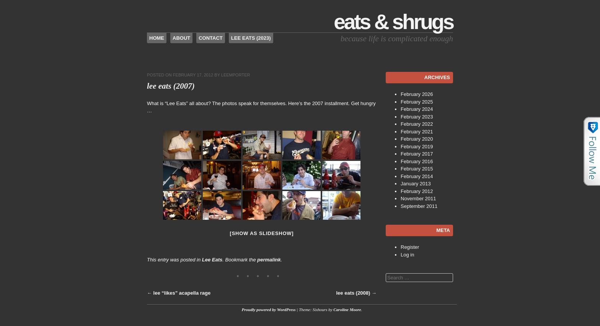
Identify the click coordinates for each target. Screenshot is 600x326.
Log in (407, 255)
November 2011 (418, 198)
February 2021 (417, 132)
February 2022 (417, 124)
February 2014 (417, 176)
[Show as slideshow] (262, 233)
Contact (211, 38)
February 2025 (417, 102)
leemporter (235, 75)
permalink (268, 260)
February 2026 (417, 94)
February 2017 (417, 154)
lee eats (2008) (356, 293)
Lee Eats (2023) (251, 38)
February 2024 (417, 109)
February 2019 (417, 146)
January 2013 (416, 184)
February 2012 (417, 191)
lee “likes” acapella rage (178, 293)
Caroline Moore (347, 309)
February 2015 (417, 169)
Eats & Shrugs (393, 22)
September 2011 (419, 206)
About (181, 38)
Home (156, 38)
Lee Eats (212, 260)
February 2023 (417, 117)
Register (410, 247)
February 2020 (417, 139)
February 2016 (417, 161)
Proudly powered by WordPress (269, 309)
